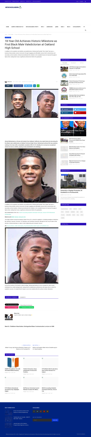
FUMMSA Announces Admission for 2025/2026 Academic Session (77, 89)
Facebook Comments (11, 297)
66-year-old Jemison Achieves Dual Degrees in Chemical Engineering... (21, 411)
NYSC (62, 212)
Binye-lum (8, 82)
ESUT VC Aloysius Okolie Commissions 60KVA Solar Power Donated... (77, 140)
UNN (81, 212)
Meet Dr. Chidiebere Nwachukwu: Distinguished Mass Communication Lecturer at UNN (29, 326)
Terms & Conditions (81, 434)
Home (7, 26)
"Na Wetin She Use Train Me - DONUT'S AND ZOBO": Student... (21, 418)
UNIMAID (73, 212)
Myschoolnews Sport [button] (32, 26)
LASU (80, 209)
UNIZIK (62, 218)
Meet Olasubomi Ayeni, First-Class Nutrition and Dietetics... (77, 147)
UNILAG (75, 209)
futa (78, 215)
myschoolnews (64, 209)
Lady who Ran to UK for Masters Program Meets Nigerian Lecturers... (21, 424)
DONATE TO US (8, 1)
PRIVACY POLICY (15, 1)
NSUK (74, 215)
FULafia (62, 215)
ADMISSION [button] (50, 26)
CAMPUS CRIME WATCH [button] (17, 26)
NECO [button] (69, 26)
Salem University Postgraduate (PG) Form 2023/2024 (77, 74)
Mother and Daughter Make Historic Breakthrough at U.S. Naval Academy (45, 348)
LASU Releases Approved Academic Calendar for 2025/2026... (77, 67)
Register (81, 1)
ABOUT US (22, 1)
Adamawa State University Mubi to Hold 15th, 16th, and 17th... (77, 96)
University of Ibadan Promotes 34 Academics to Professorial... (71, 191)
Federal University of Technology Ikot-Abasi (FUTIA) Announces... (77, 81)
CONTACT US (28, 1)
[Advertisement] (60, 14)
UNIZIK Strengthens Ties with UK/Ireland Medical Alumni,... (12, 369)
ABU (77, 212)
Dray (62, 134)
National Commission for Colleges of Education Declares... (77, 161)
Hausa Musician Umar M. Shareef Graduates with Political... (77, 154)
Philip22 (6, 372)
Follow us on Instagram (13, 307)
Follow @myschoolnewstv (26, 305)
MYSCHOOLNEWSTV (37, 1)
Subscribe (55, 420)
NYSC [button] (42, 26)
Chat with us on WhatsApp (27, 307)
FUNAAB (67, 212)
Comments (23, 297)
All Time (82, 62)
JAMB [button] (57, 26)
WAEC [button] (63, 26)
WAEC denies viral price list (18, 217)
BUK (71, 209)
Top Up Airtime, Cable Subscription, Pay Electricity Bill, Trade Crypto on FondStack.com (28, 225)
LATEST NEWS (10, 34)
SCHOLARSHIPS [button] (77, 26)
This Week (65, 62)
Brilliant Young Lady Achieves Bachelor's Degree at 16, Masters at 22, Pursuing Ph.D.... (17, 348)
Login (77, 1)
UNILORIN (68, 215)
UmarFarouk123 (72, 98)
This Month (73, 62)
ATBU (82, 215)
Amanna (70, 77)
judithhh (70, 164)
